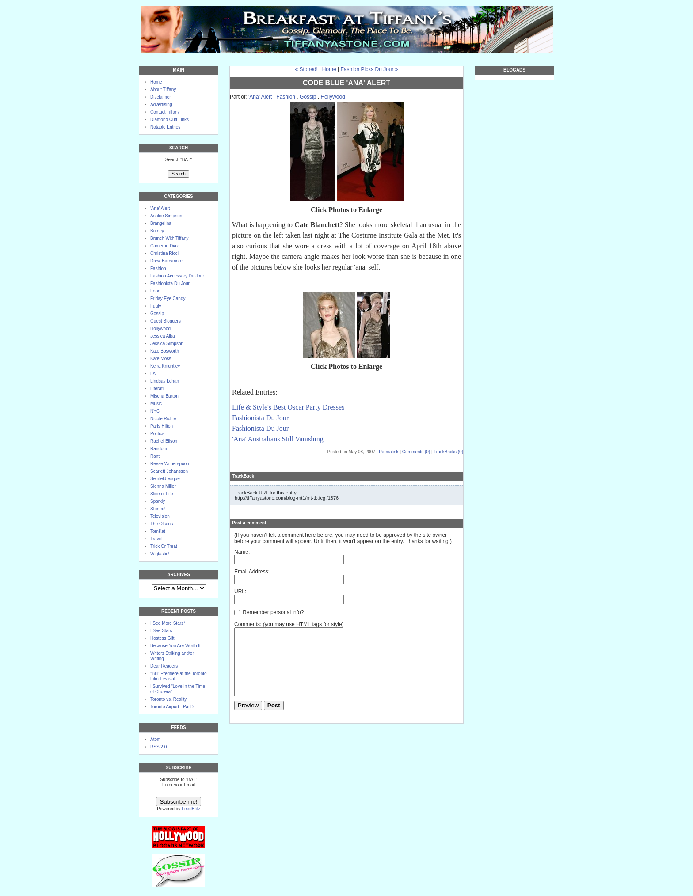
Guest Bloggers (165, 321)
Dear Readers (164, 666)
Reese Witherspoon (169, 463)
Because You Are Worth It (175, 645)
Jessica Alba (162, 336)
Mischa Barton (164, 396)
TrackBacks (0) (448, 451)
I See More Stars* (167, 623)
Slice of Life (161, 493)
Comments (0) (416, 451)
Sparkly (157, 501)
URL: (240, 591)
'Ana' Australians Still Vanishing (278, 439)
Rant (155, 456)
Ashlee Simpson (166, 215)
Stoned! (157, 508)
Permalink (388, 451)
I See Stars (161, 630)
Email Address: (252, 572)
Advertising (161, 104)
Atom (155, 739)
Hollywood (160, 328)
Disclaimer (160, 97)
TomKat (157, 531)
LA (153, 373)
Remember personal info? (269, 612)
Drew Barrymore (166, 260)
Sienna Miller (163, 486)
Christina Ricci (164, 253)
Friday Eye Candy (167, 298)
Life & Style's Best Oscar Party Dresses (288, 407)
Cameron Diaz (164, 245)
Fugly (155, 306)
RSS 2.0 (158, 746)
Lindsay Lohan (164, 381)
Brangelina (160, 223)
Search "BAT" (178, 159)
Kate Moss (160, 358)
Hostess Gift (162, 638)
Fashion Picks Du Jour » (369, 69)
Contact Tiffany (165, 112)
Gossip (157, 313)
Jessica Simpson (166, 343)
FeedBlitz (191, 808)
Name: (242, 552)
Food (155, 291)
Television (160, 516)
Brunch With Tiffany (169, 238)
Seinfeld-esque (165, 478)
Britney (157, 230)
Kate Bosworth (164, 351)
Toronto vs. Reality (168, 699)
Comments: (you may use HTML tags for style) (289, 624)
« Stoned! (306, 69)
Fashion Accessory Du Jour (177, 275)
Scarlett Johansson (169, 471)
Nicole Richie (163, 418)
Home (156, 82)
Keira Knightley (165, 366)
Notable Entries (165, 127)
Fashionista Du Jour (170, 283)
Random (158, 448)
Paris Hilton (161, 426)
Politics (157, 433)
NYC (155, 411)
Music (156, 403)
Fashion (158, 268)
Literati (157, 388)
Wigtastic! (159, 553)
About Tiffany (163, 89)
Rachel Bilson (163, 441)
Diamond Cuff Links (169, 119)
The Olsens (161, 523)
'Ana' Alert (160, 208)
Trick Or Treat (163, 546)
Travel (156, 538)
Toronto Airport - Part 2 (172, 706)
